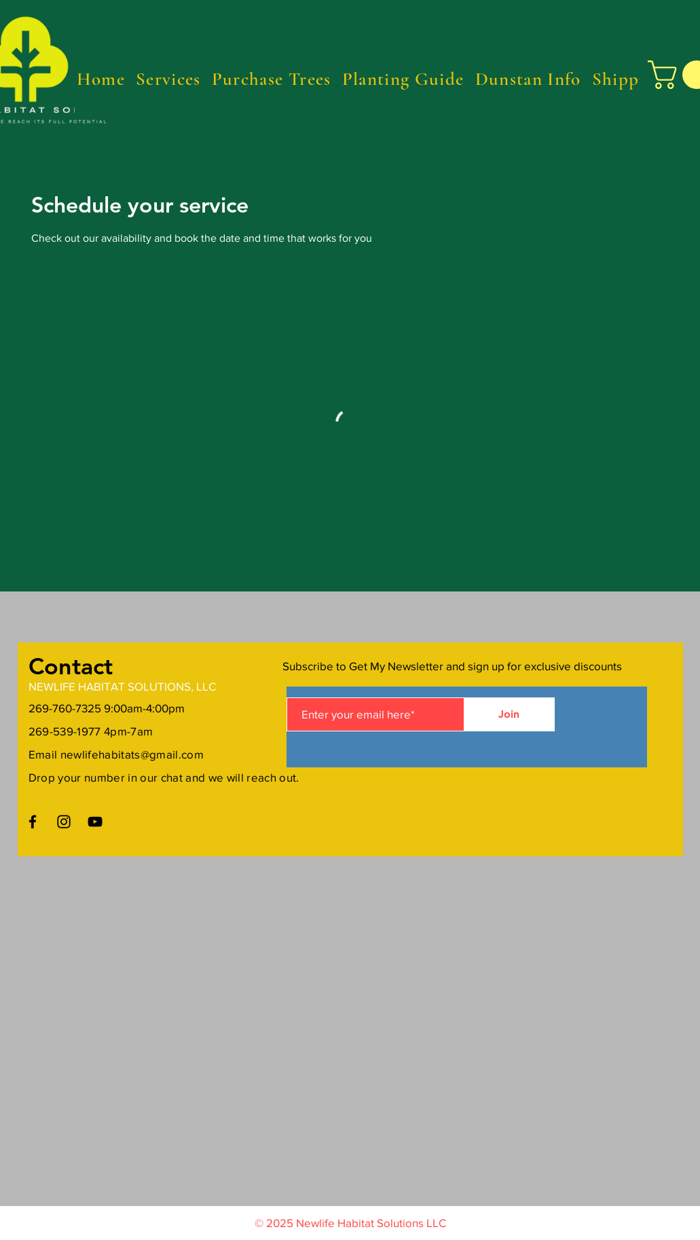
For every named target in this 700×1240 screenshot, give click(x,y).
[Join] (509, 714)
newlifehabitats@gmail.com (132, 754)
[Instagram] (64, 822)
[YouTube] (95, 822)
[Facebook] (32, 822)
